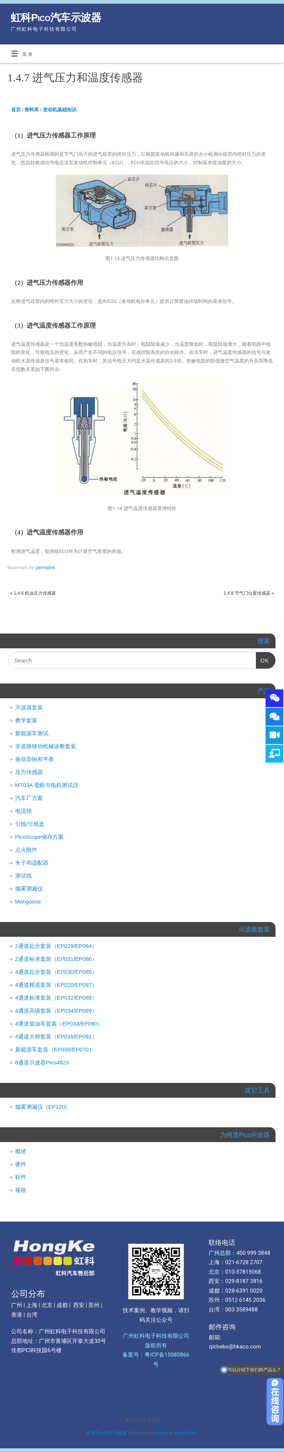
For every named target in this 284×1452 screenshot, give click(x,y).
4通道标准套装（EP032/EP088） (56, 998)
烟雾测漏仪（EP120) (41, 1107)
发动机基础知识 (60, 109)
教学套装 (26, 720)
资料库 (31, 109)
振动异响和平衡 (34, 759)
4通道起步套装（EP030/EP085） (56, 972)
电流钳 (23, 811)
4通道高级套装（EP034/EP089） (56, 1010)
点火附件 (26, 850)
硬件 (20, 1164)
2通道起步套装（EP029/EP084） (56, 946)
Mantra (162, 1433)
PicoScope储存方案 (39, 837)
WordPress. (185, 1433)
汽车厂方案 (29, 798)
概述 (20, 1151)
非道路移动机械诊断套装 (45, 746)
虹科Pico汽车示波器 (56, 17)
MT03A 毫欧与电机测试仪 (47, 785)
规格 (20, 1190)
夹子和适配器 (31, 863)
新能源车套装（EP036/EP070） (54, 1049)
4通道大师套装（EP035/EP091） (56, 1036)
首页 (16, 109)
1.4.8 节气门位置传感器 (249, 593)
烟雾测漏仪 (29, 888)
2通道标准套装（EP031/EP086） (56, 959)
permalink (45, 567)
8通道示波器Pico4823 (42, 1062)
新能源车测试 (31, 733)
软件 (20, 1177)
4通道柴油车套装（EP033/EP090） (59, 1023)
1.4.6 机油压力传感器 (33, 593)
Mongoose (28, 901)
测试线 (23, 875)
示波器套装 (29, 707)
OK (262, 657)
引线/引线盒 (29, 824)
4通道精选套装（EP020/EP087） (56, 985)
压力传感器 (29, 772)
